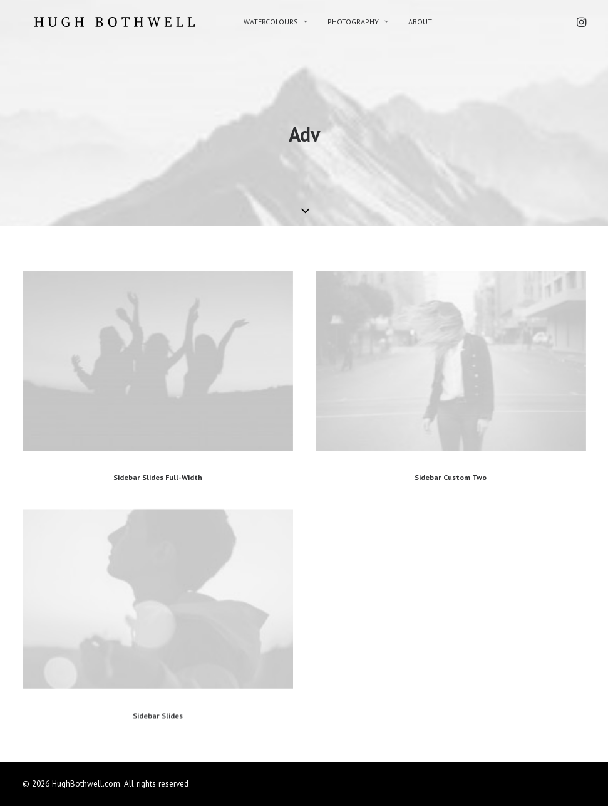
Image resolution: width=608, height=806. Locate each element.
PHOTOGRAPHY (339, 21)
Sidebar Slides (158, 760)
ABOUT (401, 21)
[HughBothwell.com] (103, 22)
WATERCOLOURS (257, 21)
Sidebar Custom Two (451, 477)
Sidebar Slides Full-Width (157, 477)
